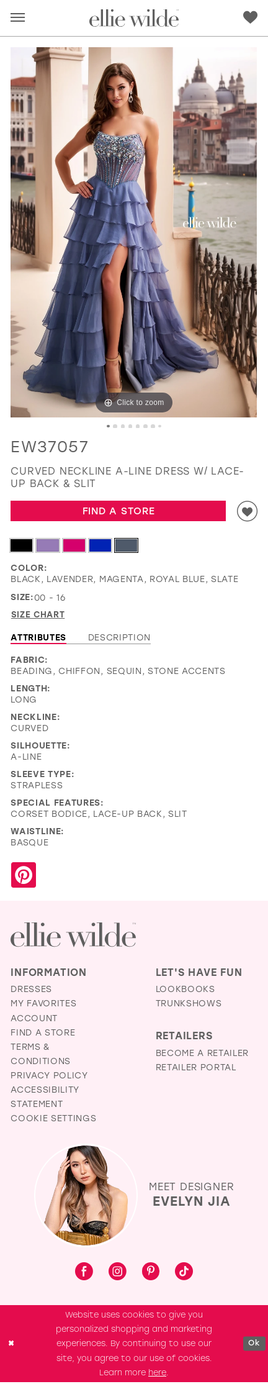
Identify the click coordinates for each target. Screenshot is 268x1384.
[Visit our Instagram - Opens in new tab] (117, 1274)
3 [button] (122, 426)
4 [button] (130, 426)
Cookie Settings (53, 1119)
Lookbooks (185, 991)
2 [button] (114, 426)
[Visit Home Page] (134, 18)
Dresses (31, 991)
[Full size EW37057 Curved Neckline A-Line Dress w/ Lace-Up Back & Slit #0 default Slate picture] (134, 232)
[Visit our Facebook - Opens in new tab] (84, 1274)
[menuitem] (18, 18)
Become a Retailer (202, 1055)
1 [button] (107, 426)
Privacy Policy (49, 1076)
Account (34, 1019)
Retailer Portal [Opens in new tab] (196, 1069)
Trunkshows (189, 1005)
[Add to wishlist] (246, 512)
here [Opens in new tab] (157, 1373)
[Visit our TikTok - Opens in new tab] (184, 1274)
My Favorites (43, 1005)
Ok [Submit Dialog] (254, 1344)
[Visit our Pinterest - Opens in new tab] (151, 1274)
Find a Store (117, 511)
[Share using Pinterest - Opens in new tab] (24, 877)
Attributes (38, 639)
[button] (18, 18)
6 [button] (146, 426)
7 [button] (153, 426)
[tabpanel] (134, 232)
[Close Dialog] (11, 1345)
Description (119, 639)
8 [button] (161, 426)
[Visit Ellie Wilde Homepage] (73, 936)
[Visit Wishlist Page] (250, 17)
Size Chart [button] (38, 616)
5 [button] (138, 426)
